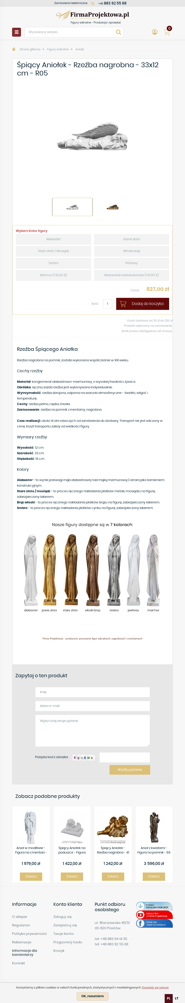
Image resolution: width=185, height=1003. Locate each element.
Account (154, 32)
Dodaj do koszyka (148, 304)
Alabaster (53, 239)
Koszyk (58, 951)
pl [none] (168, 998)
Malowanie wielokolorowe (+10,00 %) (131, 275)
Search (118, 32)
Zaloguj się (62, 917)
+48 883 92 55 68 (114, 944)
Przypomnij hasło (67, 942)
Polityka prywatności (29, 934)
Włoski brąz (131, 251)
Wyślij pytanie (130, 770)
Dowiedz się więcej (155, 987)
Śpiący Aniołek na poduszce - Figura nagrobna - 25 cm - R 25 (72, 851)
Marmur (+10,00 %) (53, 275)
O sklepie (19, 917)
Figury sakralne (58, 49)
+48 (112, 3)
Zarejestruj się (65, 925)
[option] (92, 135)
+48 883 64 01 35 (114, 939)
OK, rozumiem (92, 996)
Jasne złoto (131, 239)
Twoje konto (63, 934)
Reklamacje (21, 942)
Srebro (53, 263)
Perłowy (131, 263)
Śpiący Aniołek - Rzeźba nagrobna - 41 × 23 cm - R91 (113, 851)
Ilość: (95, 303)
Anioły (80, 49)
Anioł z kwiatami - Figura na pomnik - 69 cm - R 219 (153, 851)
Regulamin (21, 925)
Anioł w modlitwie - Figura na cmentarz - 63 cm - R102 (31, 851)
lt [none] (176, 998)
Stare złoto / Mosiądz (53, 251)
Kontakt (18, 963)
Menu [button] (16, 32)
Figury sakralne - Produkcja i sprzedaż (92, 14)
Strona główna (30, 49)
